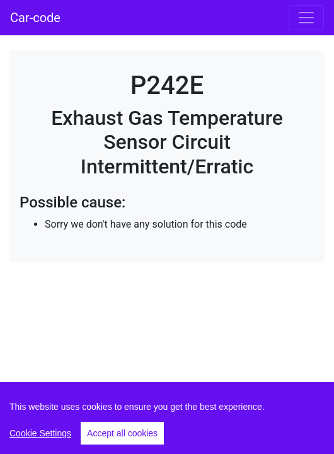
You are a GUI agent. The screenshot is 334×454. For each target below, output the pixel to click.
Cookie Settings (40, 433)
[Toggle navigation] (306, 17)
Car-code (35, 17)
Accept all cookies (122, 433)
